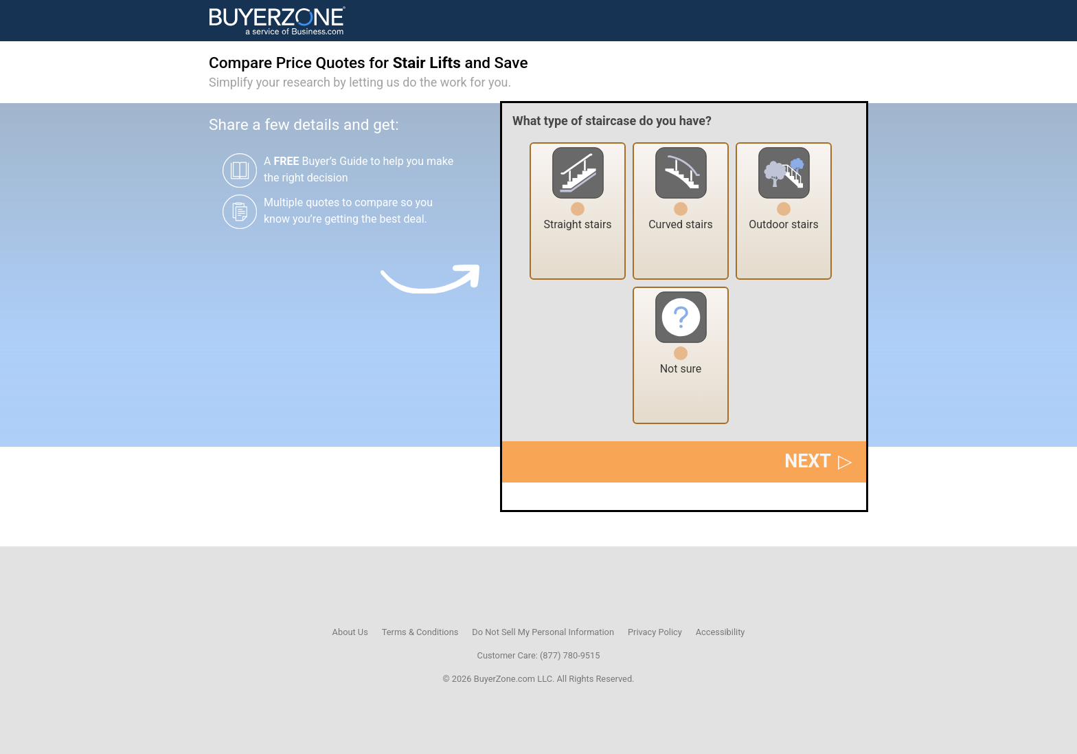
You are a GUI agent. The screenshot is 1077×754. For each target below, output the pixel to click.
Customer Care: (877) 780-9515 (538, 655)
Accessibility (720, 632)
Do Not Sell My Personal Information (543, 632)
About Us (350, 632)
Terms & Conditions (420, 632)
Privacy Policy (655, 632)
